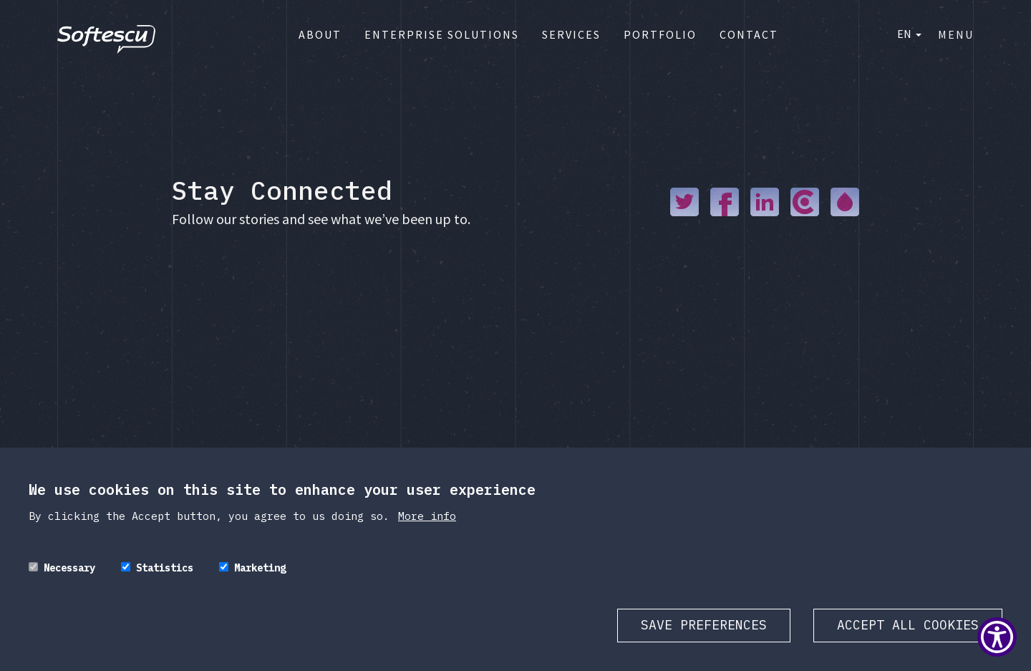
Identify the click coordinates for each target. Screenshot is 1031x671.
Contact (749, 34)
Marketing (260, 567)
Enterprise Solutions (441, 34)
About (320, 34)
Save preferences (704, 625)
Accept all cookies (908, 625)
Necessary (69, 567)
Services (571, 34)
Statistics (164, 567)
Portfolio (660, 34)
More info (427, 516)
